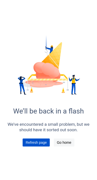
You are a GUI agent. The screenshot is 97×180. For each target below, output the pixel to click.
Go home (64, 142)
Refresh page (36, 142)
